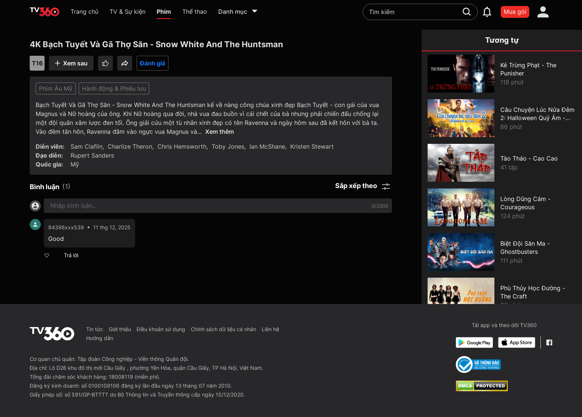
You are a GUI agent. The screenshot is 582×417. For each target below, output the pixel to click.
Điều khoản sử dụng (161, 329)
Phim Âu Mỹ (55, 88)
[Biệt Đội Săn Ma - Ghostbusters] (502, 252)
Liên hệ (270, 329)
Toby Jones (228, 146)
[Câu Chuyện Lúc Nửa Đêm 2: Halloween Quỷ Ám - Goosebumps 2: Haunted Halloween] (502, 118)
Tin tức (94, 329)
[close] (569, 16)
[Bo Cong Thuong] (478, 364)
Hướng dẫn (99, 338)
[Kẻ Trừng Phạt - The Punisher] (502, 73)
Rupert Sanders (92, 155)
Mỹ (75, 164)
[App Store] (516, 342)
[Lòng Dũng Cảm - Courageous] (502, 207)
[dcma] (482, 389)
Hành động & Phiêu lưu (114, 88)
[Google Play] (474, 342)
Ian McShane (267, 146)
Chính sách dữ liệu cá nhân (223, 329)
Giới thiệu (120, 329)
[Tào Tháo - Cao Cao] (502, 162)
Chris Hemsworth (181, 146)
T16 (37, 63)
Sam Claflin (86, 146)
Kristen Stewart (312, 146)
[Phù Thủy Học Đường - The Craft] (502, 296)
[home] (44, 11)
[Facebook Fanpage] (549, 342)
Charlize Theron (130, 146)
